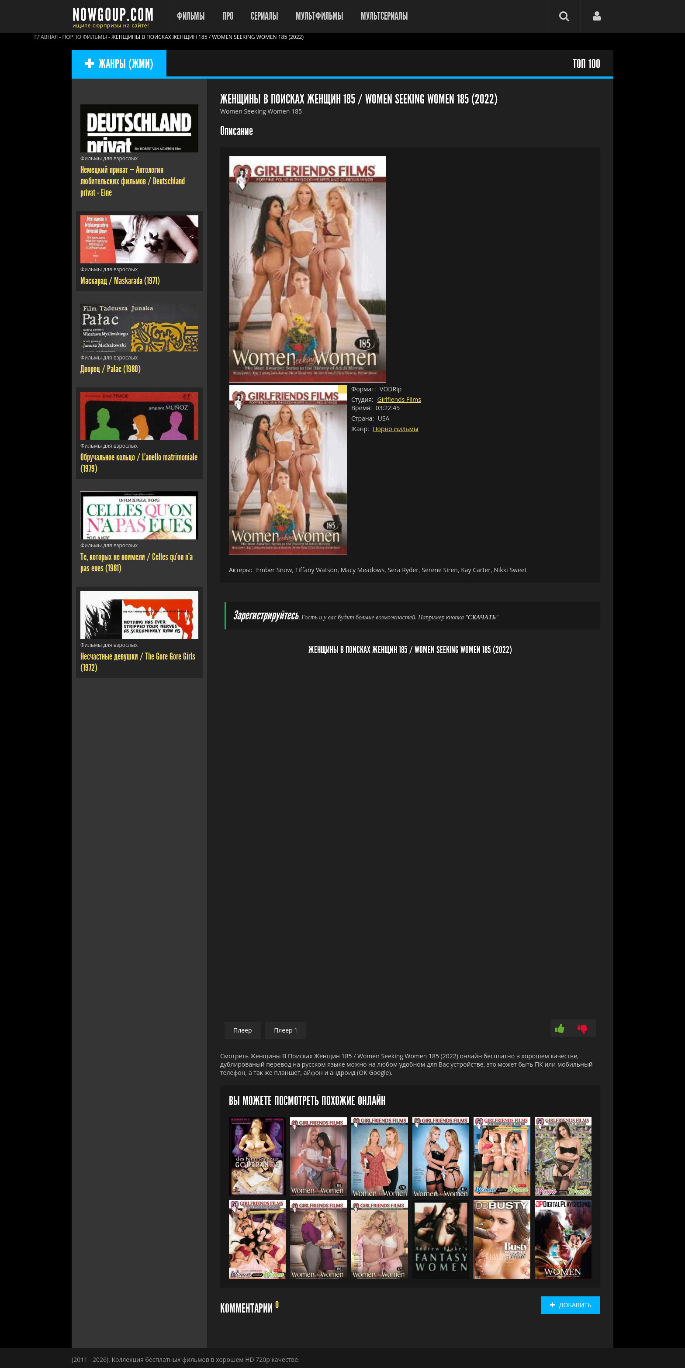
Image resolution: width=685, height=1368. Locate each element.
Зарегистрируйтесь (265, 615)
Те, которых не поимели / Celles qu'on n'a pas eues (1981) (136, 562)
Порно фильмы (395, 429)
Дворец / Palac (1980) (110, 369)
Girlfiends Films (399, 399)
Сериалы (264, 16)
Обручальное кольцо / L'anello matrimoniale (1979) (138, 463)
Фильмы (191, 16)
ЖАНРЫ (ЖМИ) (119, 64)
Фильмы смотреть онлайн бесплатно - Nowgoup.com (115, 16)
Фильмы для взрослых (109, 158)
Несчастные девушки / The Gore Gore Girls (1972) (137, 662)
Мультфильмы (319, 16)
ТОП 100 (586, 64)
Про (227, 16)
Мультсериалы (384, 16)
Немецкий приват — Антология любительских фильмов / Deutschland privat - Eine (132, 181)
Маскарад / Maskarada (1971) (120, 281)
